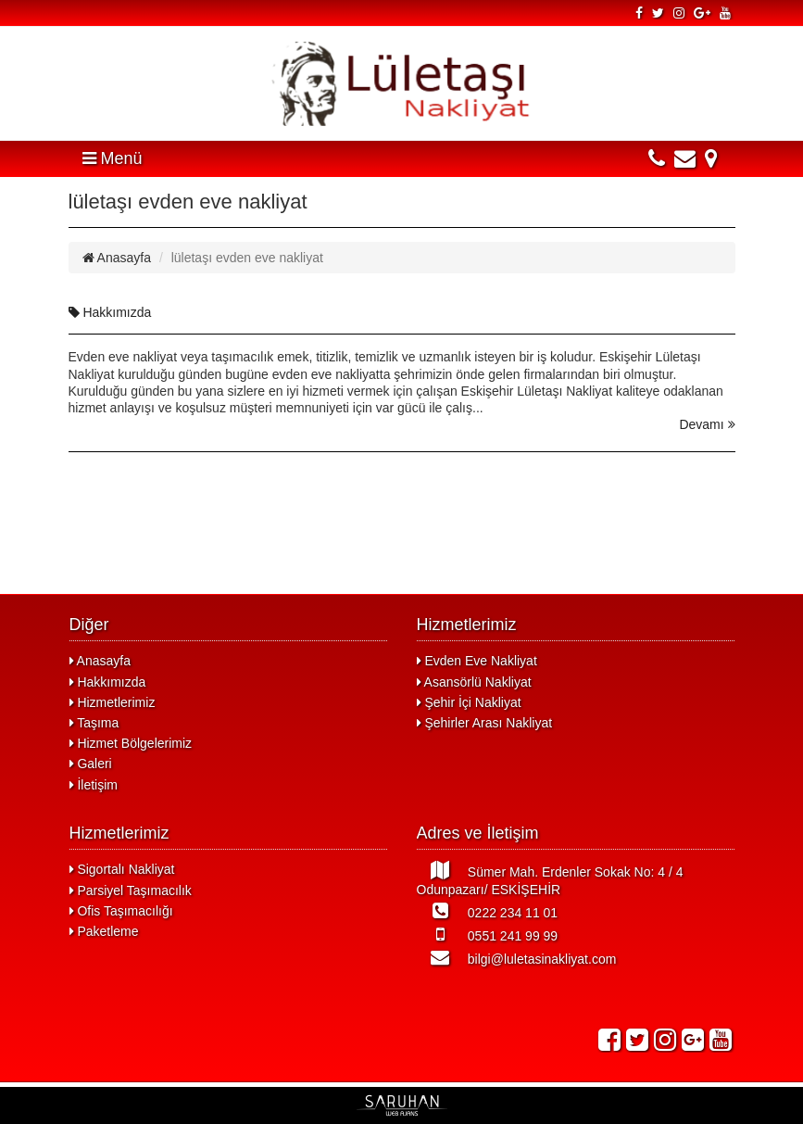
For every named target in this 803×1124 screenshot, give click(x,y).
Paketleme (104, 931)
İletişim (93, 784)
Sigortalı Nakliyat (122, 869)
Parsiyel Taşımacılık (130, 890)
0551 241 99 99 (487, 934)
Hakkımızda (110, 312)
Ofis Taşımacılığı (121, 910)
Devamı (706, 424)
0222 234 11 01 (487, 911)
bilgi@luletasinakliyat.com (517, 957)
